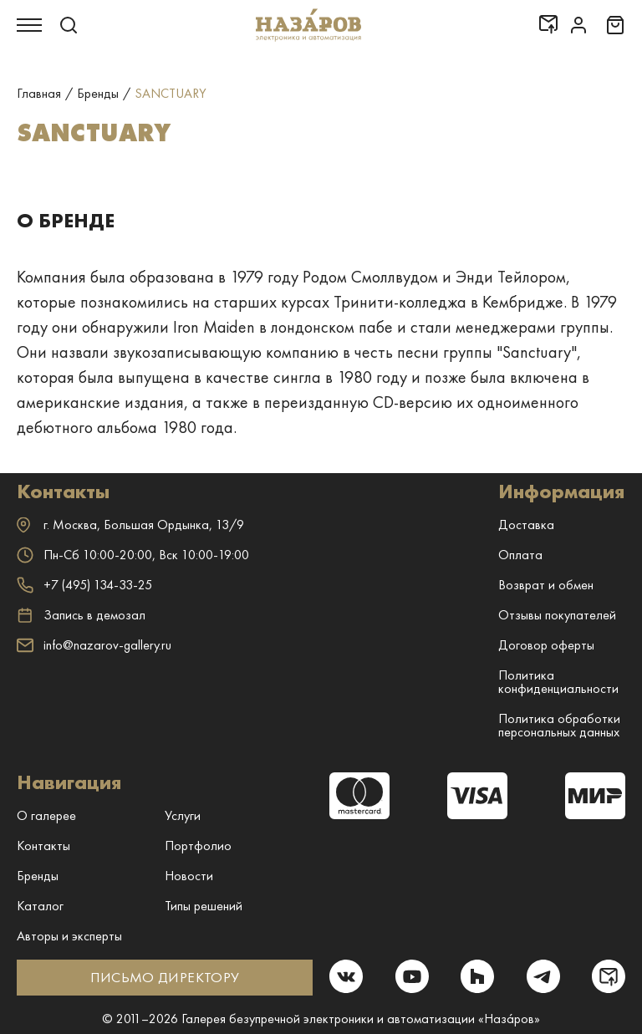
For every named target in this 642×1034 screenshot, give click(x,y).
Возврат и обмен (546, 584)
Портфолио (198, 845)
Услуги (183, 815)
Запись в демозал (81, 615)
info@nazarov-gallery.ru (94, 645)
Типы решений (203, 905)
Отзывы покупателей (557, 615)
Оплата (520, 554)
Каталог (40, 905)
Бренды (38, 875)
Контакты (43, 845)
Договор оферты (546, 645)
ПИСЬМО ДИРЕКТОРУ (164, 977)
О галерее (46, 815)
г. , (130, 524)
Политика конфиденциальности (558, 681)
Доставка (526, 524)
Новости (189, 875)
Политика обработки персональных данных (559, 725)
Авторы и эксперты (69, 936)
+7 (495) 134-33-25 (84, 584)
